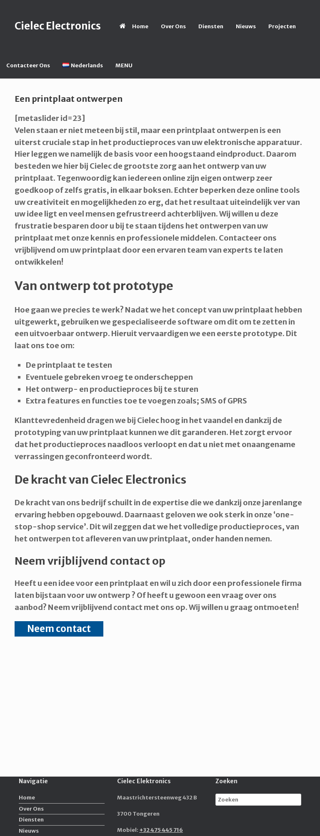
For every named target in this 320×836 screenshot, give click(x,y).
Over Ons (173, 26)
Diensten (210, 26)
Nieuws (246, 26)
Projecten (282, 26)
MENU (123, 65)
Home (134, 26)
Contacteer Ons (28, 65)
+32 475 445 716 (161, 830)
